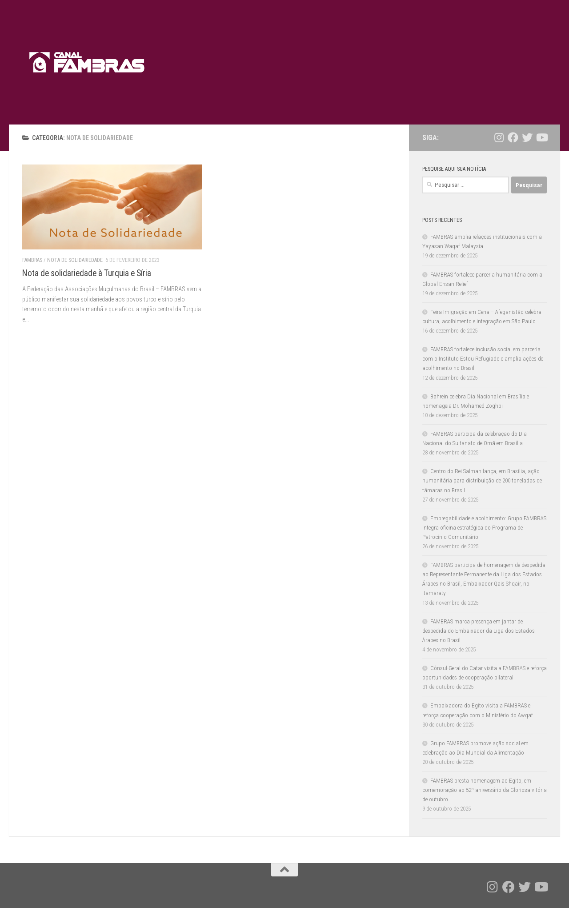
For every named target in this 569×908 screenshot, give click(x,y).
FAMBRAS (32, 260)
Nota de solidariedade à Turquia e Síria (86, 273)
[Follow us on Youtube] (541, 137)
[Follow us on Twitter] (527, 137)
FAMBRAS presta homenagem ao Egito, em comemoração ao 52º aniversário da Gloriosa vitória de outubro (484, 790)
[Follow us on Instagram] (498, 137)
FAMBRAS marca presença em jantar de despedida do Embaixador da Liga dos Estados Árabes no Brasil (478, 630)
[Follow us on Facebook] (513, 137)
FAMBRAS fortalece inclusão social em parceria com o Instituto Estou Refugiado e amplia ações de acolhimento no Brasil (482, 358)
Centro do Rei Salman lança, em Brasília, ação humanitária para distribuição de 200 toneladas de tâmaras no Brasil (482, 480)
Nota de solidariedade (75, 260)
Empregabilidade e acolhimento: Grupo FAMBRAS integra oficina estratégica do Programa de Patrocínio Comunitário (484, 527)
